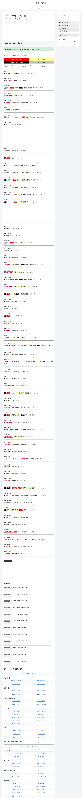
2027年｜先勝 (16, 763)
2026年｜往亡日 (16, 684)
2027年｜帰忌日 (41, 743)
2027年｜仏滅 (41, 766)
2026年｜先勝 (16, 691)
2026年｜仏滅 (41, 694)
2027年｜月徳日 (41, 726)
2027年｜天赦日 (16, 716)
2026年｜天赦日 (16, 644)
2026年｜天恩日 (41, 651)
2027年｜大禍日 (41, 750)
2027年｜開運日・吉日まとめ (28, 706)
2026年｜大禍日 (41, 677)
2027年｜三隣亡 (16, 736)
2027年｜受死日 (41, 733)
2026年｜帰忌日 (41, 671)
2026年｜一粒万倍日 (16, 641)
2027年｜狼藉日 (16, 753)
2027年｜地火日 (16, 750)
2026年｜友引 (41, 691)
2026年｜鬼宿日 (41, 641)
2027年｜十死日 (16, 733)
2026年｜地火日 (16, 677)
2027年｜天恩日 (41, 723)
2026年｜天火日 (41, 674)
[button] (78, 15)
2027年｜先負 (16, 766)
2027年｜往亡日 (16, 756)
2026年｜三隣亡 (16, 664)
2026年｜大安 (16, 697)
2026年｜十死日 (16, 661)
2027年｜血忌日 (16, 746)
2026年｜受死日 (41, 661)
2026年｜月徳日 (41, 654)
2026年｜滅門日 (41, 680)
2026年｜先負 (16, 694)
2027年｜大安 (16, 769)
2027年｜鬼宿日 (41, 713)
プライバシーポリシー (74, 794)
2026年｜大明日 (41, 644)
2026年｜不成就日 (41, 664)
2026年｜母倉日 (16, 654)
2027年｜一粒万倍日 (16, 713)
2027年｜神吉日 (16, 723)
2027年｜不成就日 (41, 736)
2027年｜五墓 (16, 743)
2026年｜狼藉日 (16, 680)
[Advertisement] (29, 30)
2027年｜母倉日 (16, 726)
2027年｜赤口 (41, 769)
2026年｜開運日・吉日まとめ (28, 634)
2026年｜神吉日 (16, 651)
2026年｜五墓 (16, 671)
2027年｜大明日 (41, 716)
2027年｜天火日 (41, 746)
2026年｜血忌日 (16, 674)
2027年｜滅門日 (41, 753)
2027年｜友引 (41, 763)
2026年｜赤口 (41, 697)
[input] (68, 15)
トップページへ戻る (65, 794)
